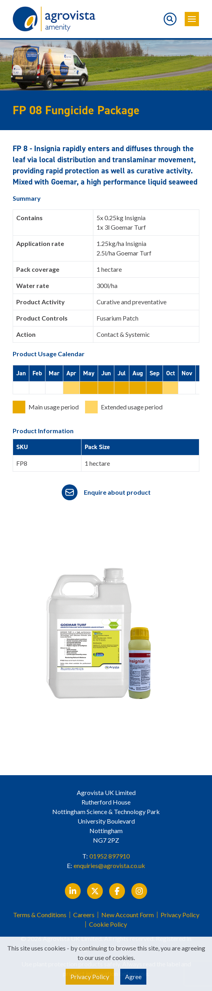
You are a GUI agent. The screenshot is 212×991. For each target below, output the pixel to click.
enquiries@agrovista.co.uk (109, 865)
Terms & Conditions (39, 915)
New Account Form (127, 915)
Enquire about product (117, 492)
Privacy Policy (180, 915)
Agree (133, 976)
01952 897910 (109, 856)
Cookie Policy (108, 924)
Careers (84, 915)
